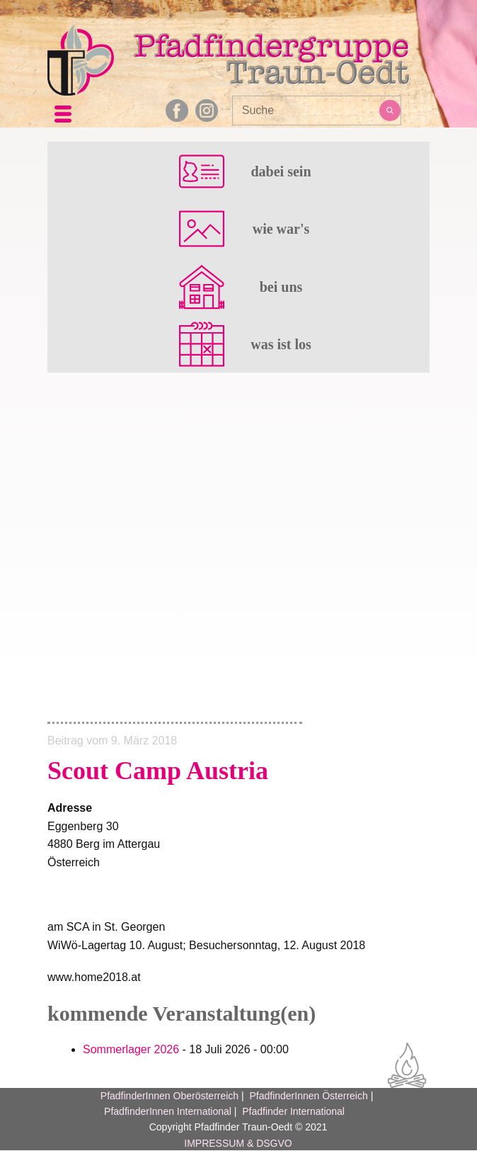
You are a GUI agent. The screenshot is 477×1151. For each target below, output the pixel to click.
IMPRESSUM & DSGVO (238, 1143)
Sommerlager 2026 (131, 1049)
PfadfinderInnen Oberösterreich (169, 1095)
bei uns (281, 287)
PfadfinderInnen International (167, 1111)
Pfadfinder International (292, 1111)
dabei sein (281, 171)
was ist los (281, 344)
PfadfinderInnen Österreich (308, 1095)
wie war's (281, 229)
